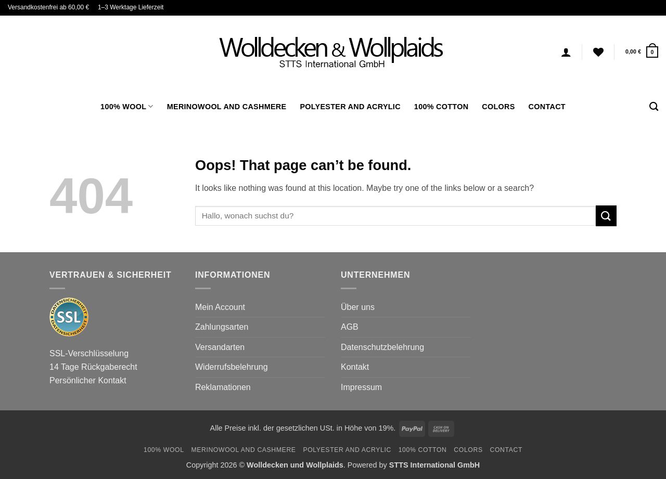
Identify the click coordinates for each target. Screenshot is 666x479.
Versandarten (220, 347)
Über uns (358, 307)
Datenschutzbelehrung (382, 347)
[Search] (653, 107)
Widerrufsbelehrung (231, 367)
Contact (547, 106)
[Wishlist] (598, 52)
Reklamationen (223, 387)
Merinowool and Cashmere (227, 106)
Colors (498, 106)
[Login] (566, 52)
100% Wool (126, 106)
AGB (349, 326)
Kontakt (355, 367)
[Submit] (606, 215)
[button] (641, 51)
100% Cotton (441, 106)
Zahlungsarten (221, 326)
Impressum (361, 387)
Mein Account (220, 307)
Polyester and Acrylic (350, 106)
